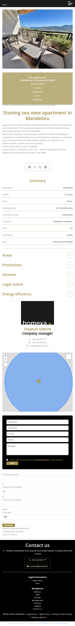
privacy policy (42, 460)
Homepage (5, 105)
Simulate (9, 525)
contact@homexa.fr (39, 345)
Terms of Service (58, 623)
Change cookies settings (62, 614)
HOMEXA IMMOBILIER (15, 550)
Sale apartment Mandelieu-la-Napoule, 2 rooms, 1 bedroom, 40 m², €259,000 (33, 105)
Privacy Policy (45, 623)
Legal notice (32, 614)
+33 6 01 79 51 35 (39, 342)
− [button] (5, 359)
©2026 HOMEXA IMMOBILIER (14, 614)
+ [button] (5, 355)
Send (12, 463)
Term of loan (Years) (12, 499)
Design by (38, 617)
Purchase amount (10, 474)
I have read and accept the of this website (36, 460)
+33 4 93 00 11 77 (39, 339)
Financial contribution (12, 487)
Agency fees (44, 614)
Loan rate (6, 512)
